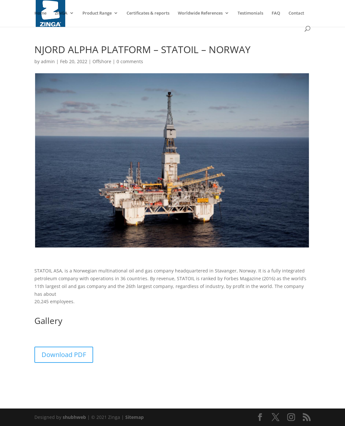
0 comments (130, 61)
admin (48, 61)
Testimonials (250, 13)
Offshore (101, 61)
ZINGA (61, 13)
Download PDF (64, 354)
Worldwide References (200, 13)
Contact (296, 13)
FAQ (276, 13)
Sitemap (134, 417)
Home (40, 13)
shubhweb (74, 417)
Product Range (97, 13)
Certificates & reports (148, 13)
